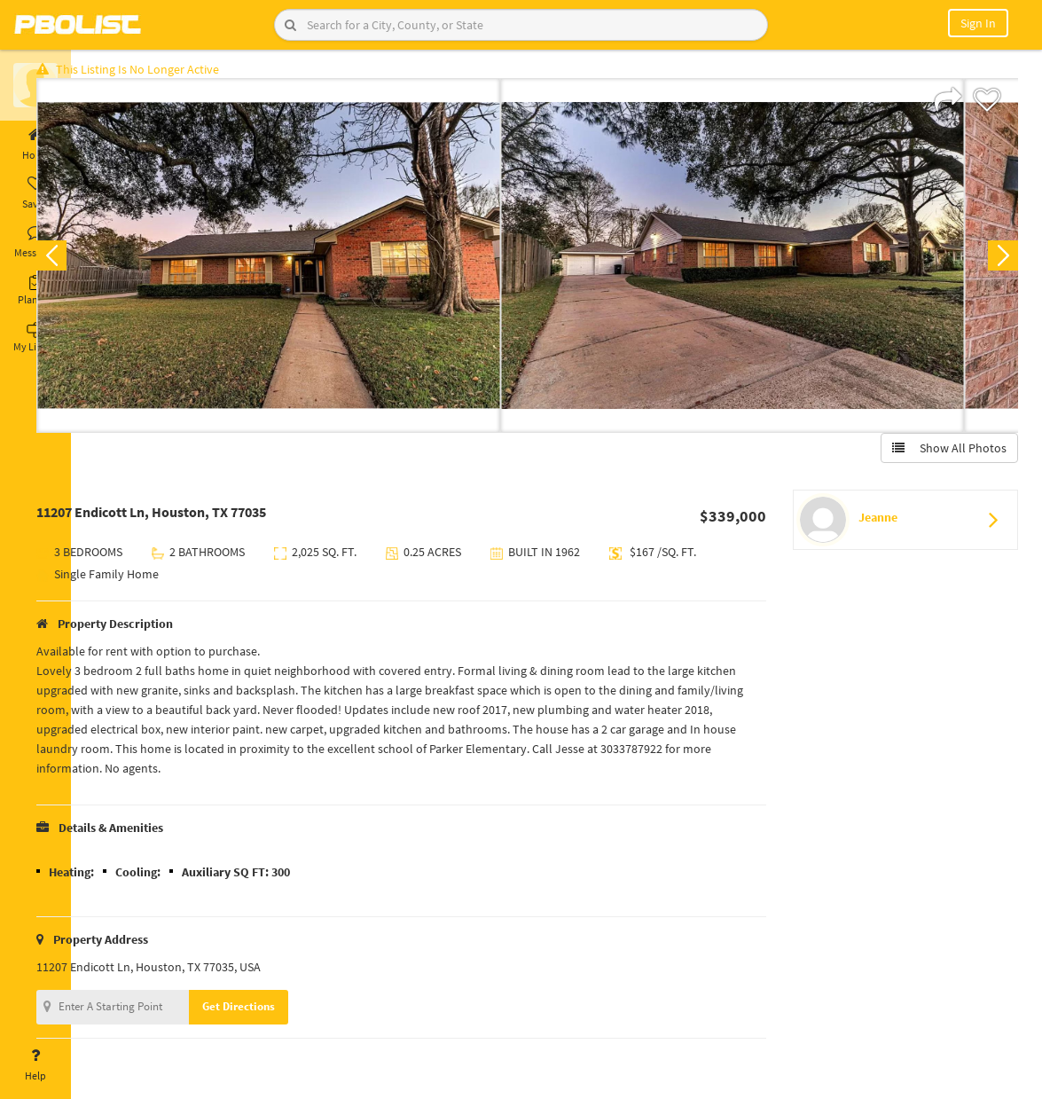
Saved (35, 193)
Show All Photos (942, 455)
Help (35, 1065)
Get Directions (286, 1013)
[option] (316, 262)
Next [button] (996, 262)
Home (35, 144)
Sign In (978, 23)
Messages (35, 242)
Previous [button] (99, 262)
